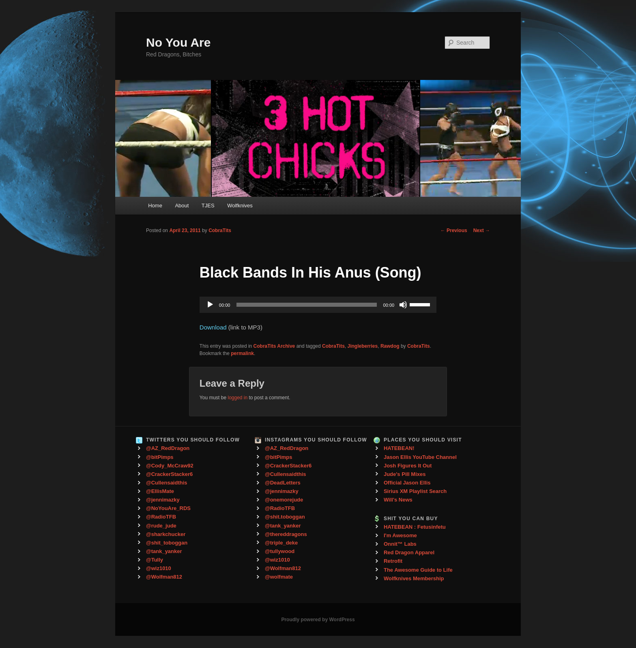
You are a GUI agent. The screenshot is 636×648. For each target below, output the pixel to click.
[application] (318, 305)
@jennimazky (163, 500)
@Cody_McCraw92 (169, 466)
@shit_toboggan (166, 543)
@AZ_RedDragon (167, 448)
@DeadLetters (283, 483)
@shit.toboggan (285, 517)
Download (213, 327)
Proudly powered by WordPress (318, 619)
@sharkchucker (165, 534)
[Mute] (403, 305)
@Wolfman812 (164, 577)
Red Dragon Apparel (409, 552)
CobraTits (219, 230)
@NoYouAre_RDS (168, 508)
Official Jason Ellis (407, 483)
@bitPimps (160, 457)
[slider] (306, 305)
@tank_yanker (164, 551)
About (182, 205)
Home (155, 205)
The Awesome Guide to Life (418, 570)
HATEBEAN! (399, 448)
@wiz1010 (158, 568)
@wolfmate (279, 577)
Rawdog (390, 346)
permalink (242, 353)
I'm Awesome (400, 535)
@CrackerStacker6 (169, 474)
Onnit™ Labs (400, 544)
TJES (208, 205)
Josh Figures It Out (408, 466)
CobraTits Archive (274, 346)
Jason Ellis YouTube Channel (420, 457)
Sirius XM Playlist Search (415, 491)
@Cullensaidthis (166, 483)
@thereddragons (286, 534)
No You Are (178, 42)
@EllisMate (160, 491)
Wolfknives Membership (414, 578)
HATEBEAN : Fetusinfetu (415, 527)
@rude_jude (161, 526)
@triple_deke (281, 543)
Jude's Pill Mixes (405, 474)
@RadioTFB (161, 517)
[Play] (210, 305)
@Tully (154, 560)
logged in (237, 397)
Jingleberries (363, 346)
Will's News (398, 500)
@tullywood (279, 551)
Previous (453, 230)
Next (481, 230)
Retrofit (393, 561)
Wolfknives (240, 205)
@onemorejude (284, 500)
